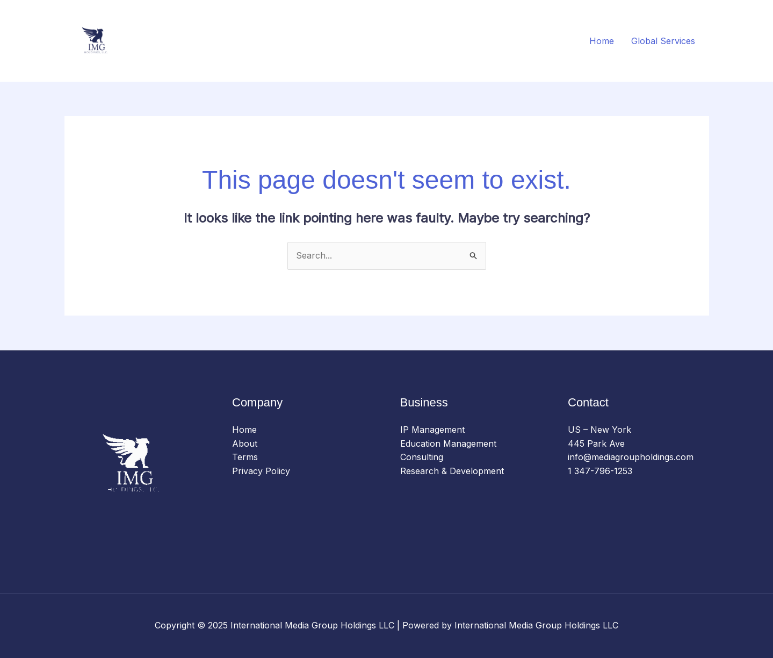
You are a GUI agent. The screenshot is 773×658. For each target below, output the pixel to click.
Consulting (421, 457)
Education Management (448, 443)
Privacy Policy (261, 471)
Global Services (663, 40)
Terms (245, 457)
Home (601, 40)
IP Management (432, 429)
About (244, 443)
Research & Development (452, 471)
